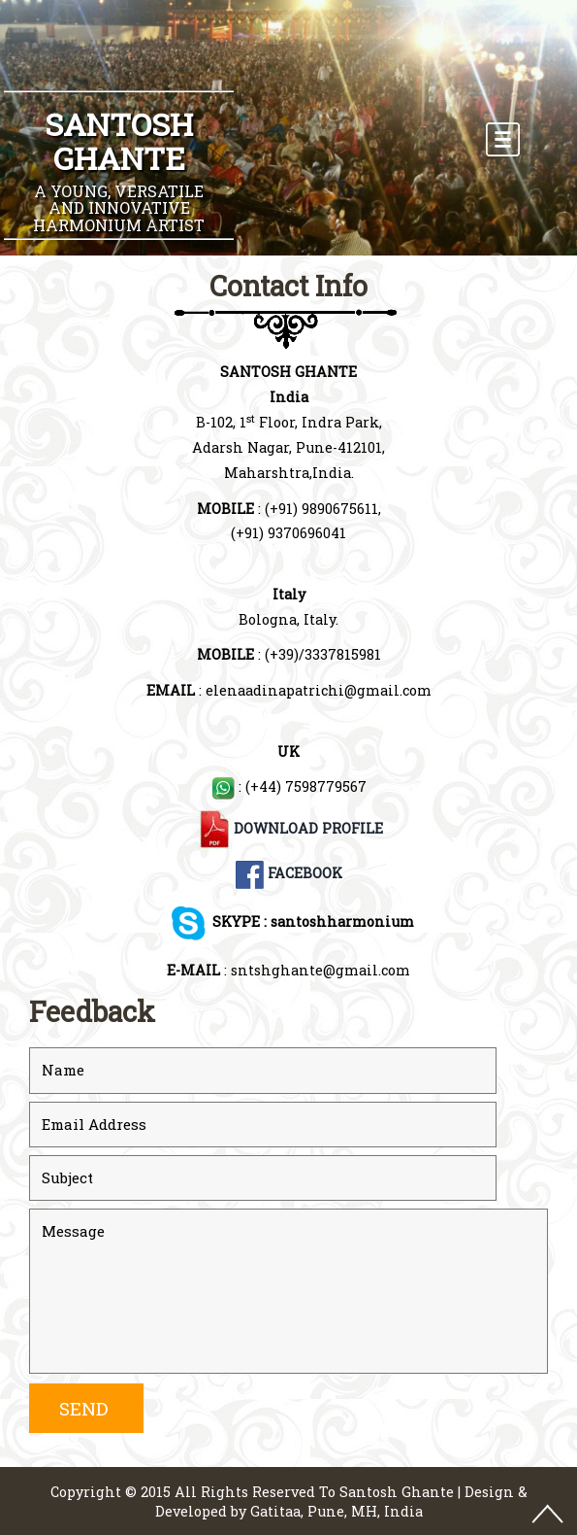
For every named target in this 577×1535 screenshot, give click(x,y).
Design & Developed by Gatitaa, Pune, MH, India (341, 1502)
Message (288, 1291)
